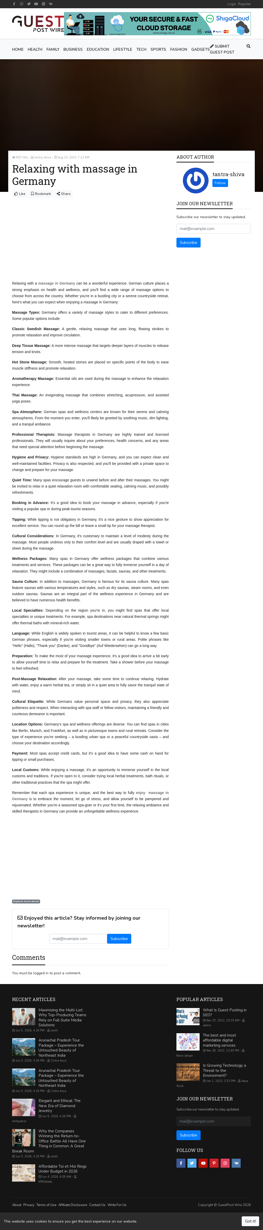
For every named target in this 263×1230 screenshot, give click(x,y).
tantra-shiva (228, 174)
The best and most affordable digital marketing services (219, 1040)
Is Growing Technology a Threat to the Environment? (224, 1070)
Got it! (250, 1221)
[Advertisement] (90, 236)
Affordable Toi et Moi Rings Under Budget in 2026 (63, 1169)
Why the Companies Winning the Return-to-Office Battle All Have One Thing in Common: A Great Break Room (49, 1141)
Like (19, 193)
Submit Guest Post (222, 49)
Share (64, 193)
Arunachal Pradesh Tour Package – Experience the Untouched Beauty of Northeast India (61, 1047)
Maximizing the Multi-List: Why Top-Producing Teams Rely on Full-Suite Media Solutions (62, 1017)
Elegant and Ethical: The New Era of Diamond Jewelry (60, 1105)
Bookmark (41, 193)
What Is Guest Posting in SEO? (225, 1012)
